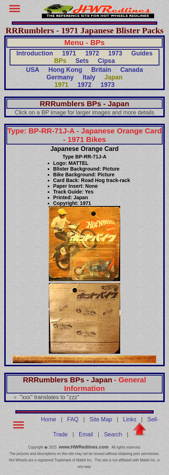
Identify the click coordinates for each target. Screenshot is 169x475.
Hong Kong (65, 69)
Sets (82, 60)
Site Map (100, 419)
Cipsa (106, 60)
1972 (92, 53)
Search (113, 434)
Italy (89, 77)
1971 (69, 53)
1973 (115, 53)
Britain (101, 69)
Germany (59, 77)
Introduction (34, 53)
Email (86, 434)
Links (129, 419)
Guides (142, 53)
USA (32, 69)
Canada (131, 69)
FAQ (72, 419)
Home (48, 419)
